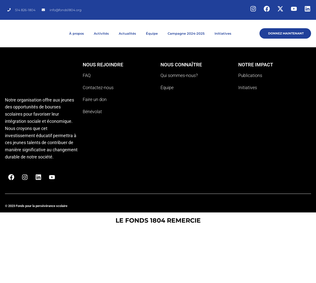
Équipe (152, 33)
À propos (76, 33)
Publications (250, 75)
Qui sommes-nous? (179, 75)
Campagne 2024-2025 (186, 33)
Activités (101, 33)
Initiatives (223, 33)
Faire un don (95, 99)
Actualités (127, 33)
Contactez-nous (98, 87)
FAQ (87, 75)
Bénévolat (92, 111)
